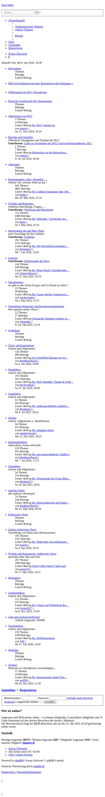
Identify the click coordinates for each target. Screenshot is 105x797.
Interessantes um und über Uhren (26, 230)
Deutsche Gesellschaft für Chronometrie (30, 101)
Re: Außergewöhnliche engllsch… (50, 406)
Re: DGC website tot (43, 125)
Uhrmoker (25, 321)
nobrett (23, 155)
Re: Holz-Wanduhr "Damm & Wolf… (52, 381)
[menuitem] (29, 26)
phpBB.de (39, 766)
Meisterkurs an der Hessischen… (50, 152)
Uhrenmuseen (15, 282)
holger (23, 194)
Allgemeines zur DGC (20, 116)
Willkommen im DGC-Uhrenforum (27, 92)
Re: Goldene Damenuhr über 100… (51, 191)
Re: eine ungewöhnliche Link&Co (50, 454)
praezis (23, 128)
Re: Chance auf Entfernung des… (50, 605)
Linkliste (29, 236)
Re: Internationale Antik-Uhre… (49, 677)
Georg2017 (26, 608)
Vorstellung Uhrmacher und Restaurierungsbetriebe (36, 306)
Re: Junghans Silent (43, 430)
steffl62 (24, 680)
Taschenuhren (15, 625)
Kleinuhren (14, 577)
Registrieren (28, 690)
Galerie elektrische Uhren (22, 529)
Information (14, 68)
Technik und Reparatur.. (21, 203)
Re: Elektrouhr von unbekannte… (50, 541)
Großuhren (14, 330)
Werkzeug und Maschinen (38, 209)
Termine (12, 665)
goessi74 (24, 569)
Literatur (13, 258)
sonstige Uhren (16, 490)
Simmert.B (28, 742)
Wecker (12, 418)
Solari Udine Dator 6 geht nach (49, 566)
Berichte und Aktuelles (20, 137)
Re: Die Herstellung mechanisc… (50, 246)
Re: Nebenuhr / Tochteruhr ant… (50, 218)
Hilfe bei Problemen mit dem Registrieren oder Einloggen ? (40, 83)
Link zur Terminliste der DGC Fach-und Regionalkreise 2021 (58, 143)
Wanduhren (14, 369)
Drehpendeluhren (17, 442)
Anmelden (8, 690)
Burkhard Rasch (28, 360)
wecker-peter (27, 297)
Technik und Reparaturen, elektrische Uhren (32, 553)
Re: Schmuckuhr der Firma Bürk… (51, 478)
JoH (22, 641)
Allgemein (14, 164)
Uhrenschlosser (28, 273)
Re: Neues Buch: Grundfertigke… (50, 270)
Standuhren (14, 393)
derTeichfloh (27, 385)
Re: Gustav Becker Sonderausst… (50, 294)
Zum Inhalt (7, 5)
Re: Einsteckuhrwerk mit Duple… (50, 502)
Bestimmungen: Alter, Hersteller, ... (27, 179)
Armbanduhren (16, 592)
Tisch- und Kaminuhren (21, 345)
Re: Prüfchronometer (43, 638)
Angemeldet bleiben (29, 701)
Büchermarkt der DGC (37, 261)
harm (22, 222)
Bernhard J (26, 249)
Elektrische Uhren (18, 514)
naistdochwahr (28, 433)
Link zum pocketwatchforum (24, 617)
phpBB (19, 760)
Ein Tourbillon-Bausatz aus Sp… (50, 357)
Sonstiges (13, 650)
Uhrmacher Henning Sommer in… (51, 318)
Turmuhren (14, 466)
